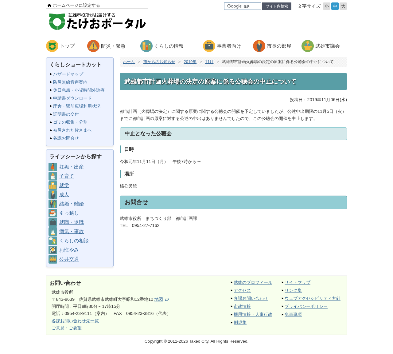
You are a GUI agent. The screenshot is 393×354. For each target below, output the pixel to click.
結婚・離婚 (71, 203)
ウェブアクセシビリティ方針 (312, 298)
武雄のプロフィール (253, 282)
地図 (161, 299)
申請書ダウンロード (72, 98)
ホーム (129, 61)
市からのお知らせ (159, 61)
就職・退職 (71, 222)
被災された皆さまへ (72, 130)
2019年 (190, 61)
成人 (64, 194)
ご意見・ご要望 (67, 327)
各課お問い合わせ (251, 298)
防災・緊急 (113, 46)
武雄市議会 (327, 46)
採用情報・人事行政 (253, 314)
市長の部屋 (279, 46)
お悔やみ (69, 250)
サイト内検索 (277, 6)
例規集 (240, 322)
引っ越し (69, 213)
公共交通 (69, 259)
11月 (209, 61)
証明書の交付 (66, 114)
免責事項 (293, 314)
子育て (66, 176)
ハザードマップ (68, 74)
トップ (67, 46)
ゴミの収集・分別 (70, 122)
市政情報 (242, 306)
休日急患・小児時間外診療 (79, 90)
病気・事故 (71, 231)
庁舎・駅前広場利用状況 (76, 106)
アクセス (242, 290)
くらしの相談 (74, 240)
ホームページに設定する (76, 5)
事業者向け (229, 46)
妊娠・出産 (71, 166)
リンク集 (293, 290)
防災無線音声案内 (70, 82)
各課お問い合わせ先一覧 (75, 320)
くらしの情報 (169, 46)
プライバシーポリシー (306, 306)
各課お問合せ (66, 138)
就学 (64, 185)
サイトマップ (297, 282)
